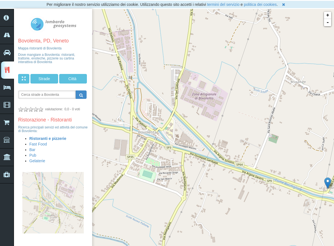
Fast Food (38, 144)
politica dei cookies (260, 4)
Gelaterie (37, 161)
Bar (32, 149)
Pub (32, 155)
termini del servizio (223, 4)
